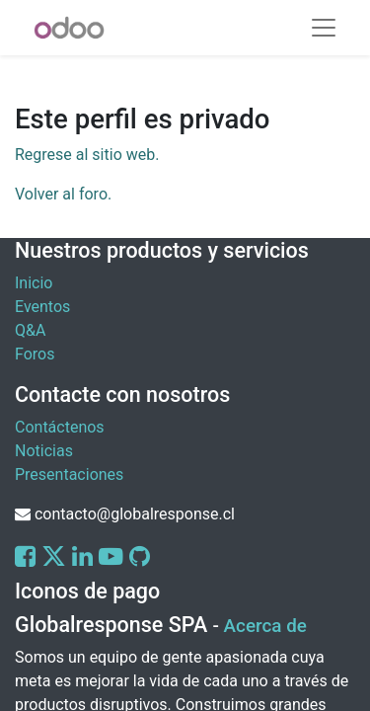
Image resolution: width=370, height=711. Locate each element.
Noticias (44, 450)
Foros (34, 354)
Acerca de (265, 626)
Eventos (42, 306)
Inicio (33, 283)
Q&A (30, 330)
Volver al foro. (63, 194)
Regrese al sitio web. (87, 154)
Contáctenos (60, 427)
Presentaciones (69, 474)
